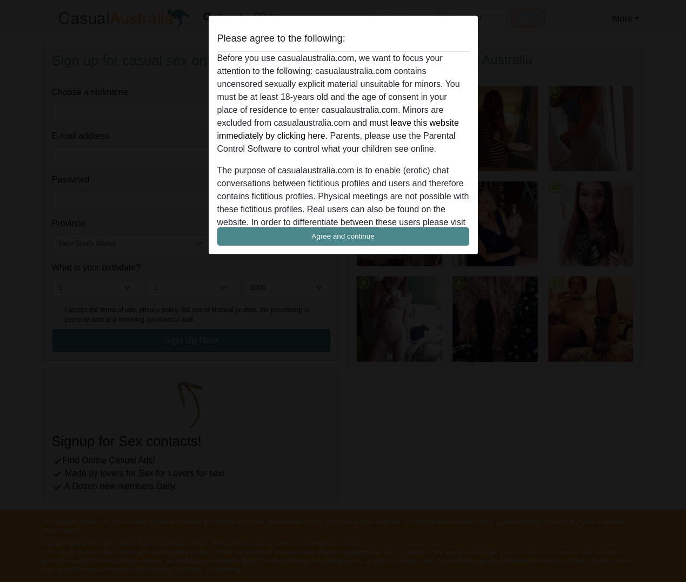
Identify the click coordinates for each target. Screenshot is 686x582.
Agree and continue (342, 236)
